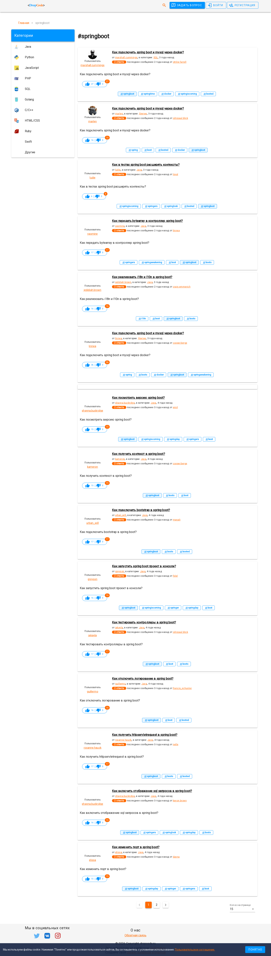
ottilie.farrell (180, 62)
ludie (118, 170)
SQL (156, 57)
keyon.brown (180, 800)
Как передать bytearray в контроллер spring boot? (147, 221)
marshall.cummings (126, 57)
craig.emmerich (182, 286)
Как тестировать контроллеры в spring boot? (144, 622)
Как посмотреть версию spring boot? (138, 397)
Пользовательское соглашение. (195, 949)
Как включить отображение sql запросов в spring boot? (152, 791)
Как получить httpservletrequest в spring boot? (144, 735)
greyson (119, 571)
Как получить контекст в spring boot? (138, 454)
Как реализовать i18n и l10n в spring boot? (142, 277)
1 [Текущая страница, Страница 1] (148, 905)
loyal (175, 174)
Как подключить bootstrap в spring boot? (141, 510)
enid (175, 407)
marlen (119, 113)
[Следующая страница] (166, 905)
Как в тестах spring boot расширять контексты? (146, 164)
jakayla (119, 627)
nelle (175, 744)
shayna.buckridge (125, 403)
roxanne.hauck (123, 740)
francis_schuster (182, 688)
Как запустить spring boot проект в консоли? (144, 566)
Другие (143, 113)
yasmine (120, 226)
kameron (120, 459)
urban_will (120, 515)
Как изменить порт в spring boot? (135, 847)
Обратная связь (135, 935)
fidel (175, 576)
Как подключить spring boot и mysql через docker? (148, 52)
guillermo (120, 683)
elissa (118, 852)
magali (176, 519)
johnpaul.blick (180, 118)
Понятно (255, 949)
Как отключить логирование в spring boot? (142, 678)
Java (139, 170)
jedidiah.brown (123, 282)
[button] (242, 909)
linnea (176, 230)
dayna (176, 857)
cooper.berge (180, 343)
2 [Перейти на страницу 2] (157, 905)
